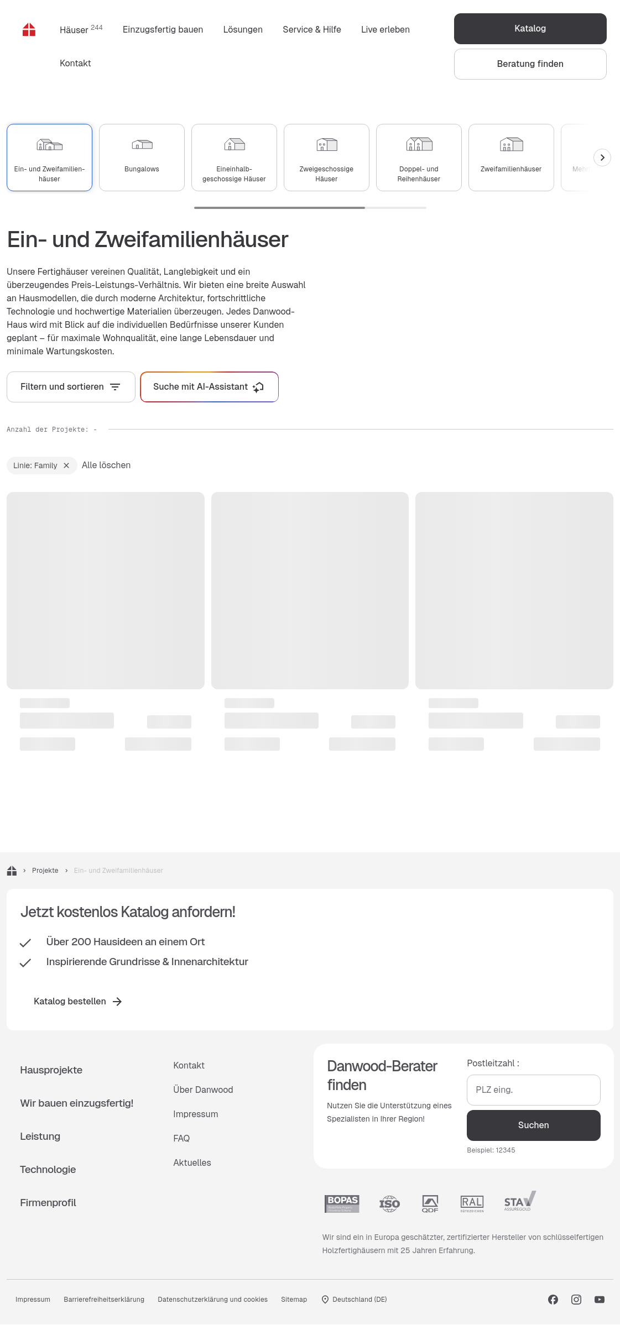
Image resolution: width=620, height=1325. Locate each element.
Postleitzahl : (493, 1064)
